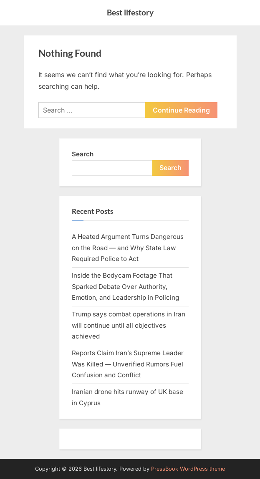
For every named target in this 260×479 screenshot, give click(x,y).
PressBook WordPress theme (188, 469)
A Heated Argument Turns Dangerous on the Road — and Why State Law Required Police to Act (128, 248)
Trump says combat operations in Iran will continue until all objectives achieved (128, 325)
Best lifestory (130, 12)
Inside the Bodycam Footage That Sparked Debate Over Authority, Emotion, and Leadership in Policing (125, 286)
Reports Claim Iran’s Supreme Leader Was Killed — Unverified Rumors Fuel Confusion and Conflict (128, 364)
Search (82, 154)
